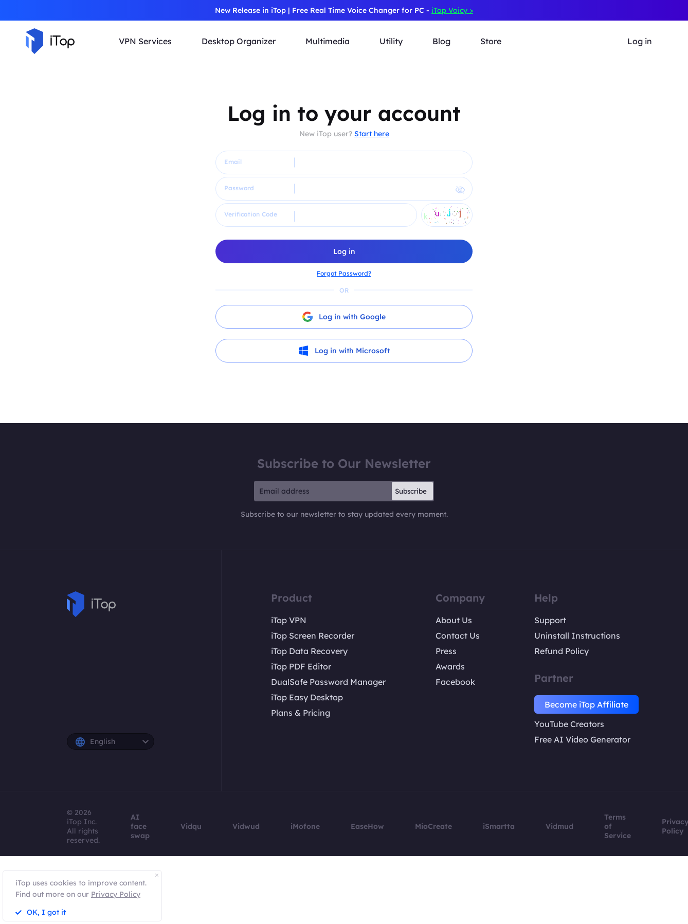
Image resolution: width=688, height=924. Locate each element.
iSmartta (499, 826)
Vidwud (246, 826)
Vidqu (191, 826)
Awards (450, 666)
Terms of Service (617, 826)
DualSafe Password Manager (328, 682)
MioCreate (433, 826)
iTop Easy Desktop (307, 697)
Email (233, 162)
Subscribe (411, 491)
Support (550, 620)
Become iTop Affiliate (586, 704)
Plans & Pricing (300, 713)
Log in (639, 41)
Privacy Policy (115, 894)
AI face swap (140, 826)
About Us (454, 620)
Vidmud (559, 826)
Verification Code (250, 214)
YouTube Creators (569, 724)
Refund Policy (561, 651)
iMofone (305, 826)
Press (446, 651)
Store (490, 41)
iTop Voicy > (452, 10)
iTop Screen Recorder (312, 635)
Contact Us (458, 635)
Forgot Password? (344, 273)
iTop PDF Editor (301, 666)
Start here (371, 133)
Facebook (455, 682)
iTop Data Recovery (309, 651)
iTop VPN (288, 620)
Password (239, 188)
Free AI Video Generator (582, 739)
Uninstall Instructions (577, 635)
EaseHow (367, 826)
